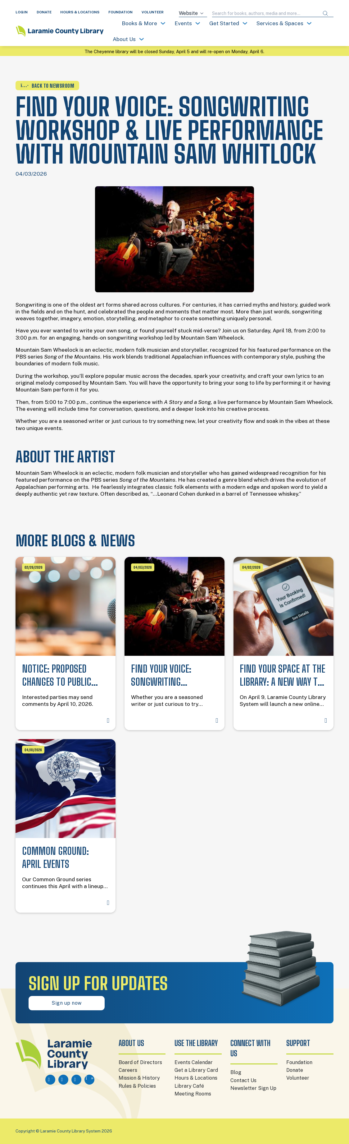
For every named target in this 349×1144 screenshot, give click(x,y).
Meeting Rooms (193, 1094)
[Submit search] (325, 13)
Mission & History (139, 1078)
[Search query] (264, 13)
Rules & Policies (137, 1086)
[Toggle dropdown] (163, 23)
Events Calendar (194, 1062)
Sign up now (67, 1003)
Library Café (189, 1086)
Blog (235, 1072)
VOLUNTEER (153, 12)
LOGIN (22, 12)
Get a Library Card (196, 1070)
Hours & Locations (196, 1078)
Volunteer (297, 1078)
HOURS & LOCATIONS (79, 12)
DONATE (44, 12)
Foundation (299, 1062)
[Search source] (193, 13)
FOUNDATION (120, 12)
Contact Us (243, 1080)
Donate (294, 1070)
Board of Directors (140, 1062)
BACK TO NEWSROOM (47, 86)
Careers (128, 1070)
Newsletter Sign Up (253, 1088)
